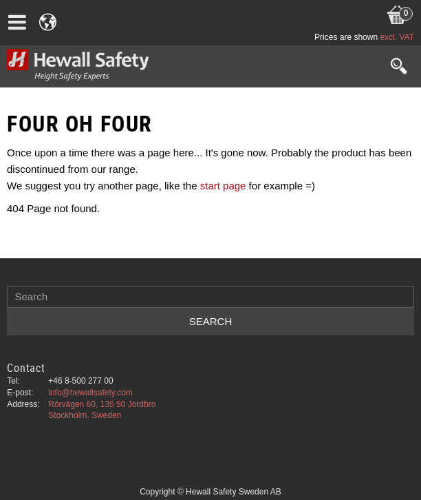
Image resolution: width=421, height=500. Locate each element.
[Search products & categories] (210, 297)
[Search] (210, 321)
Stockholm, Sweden (84, 415)
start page (223, 185)
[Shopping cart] (397, 0)
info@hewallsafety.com (90, 392)
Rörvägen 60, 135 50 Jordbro (101, 404)
